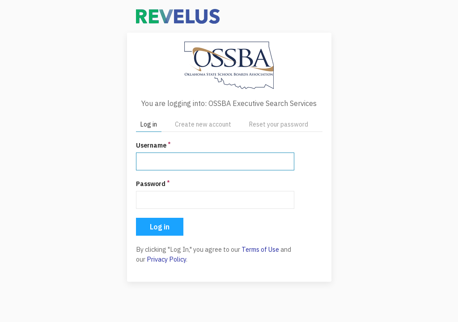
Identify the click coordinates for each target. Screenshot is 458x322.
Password (153, 183)
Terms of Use (260, 249)
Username (153, 145)
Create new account (203, 124)
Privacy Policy (166, 259)
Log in (148, 124)
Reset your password (278, 124)
